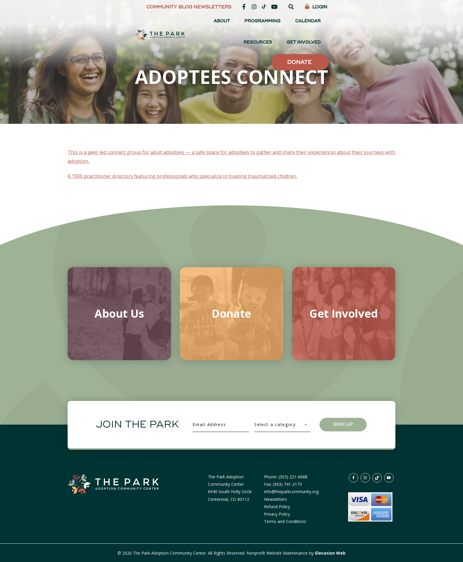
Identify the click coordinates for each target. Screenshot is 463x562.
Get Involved (375, 23)
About (237, 23)
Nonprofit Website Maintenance (278, 552)
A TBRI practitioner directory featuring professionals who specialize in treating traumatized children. (197, 175)
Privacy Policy (277, 513)
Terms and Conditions (285, 521)
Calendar (305, 23)
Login (383, 7)
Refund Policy (277, 506)
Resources (338, 23)
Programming (269, 23)
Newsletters (279, 7)
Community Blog (236, 7)
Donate (367, 45)
